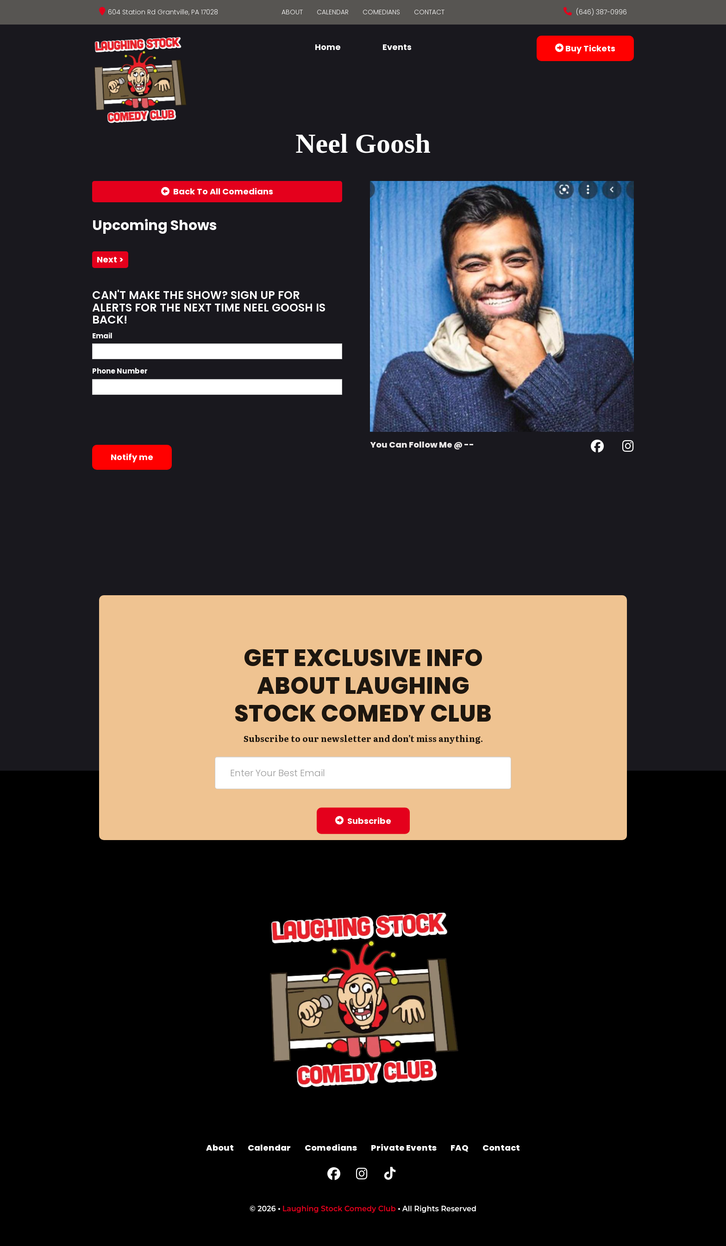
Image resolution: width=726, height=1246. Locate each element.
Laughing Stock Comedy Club (339, 1208)
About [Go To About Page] (292, 12)
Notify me (132, 457)
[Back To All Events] (217, 191)
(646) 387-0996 (600, 12)
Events (397, 47)
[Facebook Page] (597, 448)
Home (328, 47)
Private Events (404, 1147)
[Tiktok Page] (389, 1176)
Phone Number (120, 371)
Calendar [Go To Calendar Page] (333, 12)
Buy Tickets (585, 48)
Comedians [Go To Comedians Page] (381, 12)
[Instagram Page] (628, 448)
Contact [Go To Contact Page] (429, 12)
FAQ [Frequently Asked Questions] (460, 1147)
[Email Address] (363, 772)
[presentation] (162, 420)
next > (110, 259)
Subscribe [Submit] (363, 820)
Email (102, 336)
